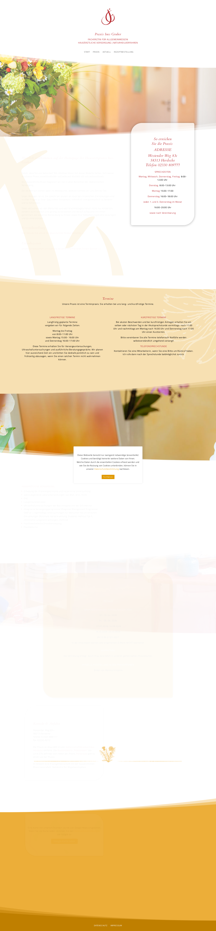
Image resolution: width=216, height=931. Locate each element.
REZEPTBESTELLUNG (123, 52)
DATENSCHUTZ (100, 925)
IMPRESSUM (116, 925)
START (87, 52)
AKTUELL (107, 52)
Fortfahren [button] (108, 476)
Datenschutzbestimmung (106, 469)
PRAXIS (96, 52)
